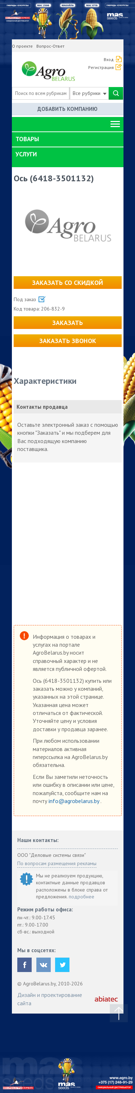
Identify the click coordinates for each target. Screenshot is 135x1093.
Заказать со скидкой (67, 282)
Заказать (67, 322)
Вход (109, 59)
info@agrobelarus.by (74, 800)
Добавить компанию (67, 108)
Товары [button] (27, 139)
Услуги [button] (26, 154)
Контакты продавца (42, 406)
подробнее (81, 896)
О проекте (22, 46)
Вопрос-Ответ (50, 46)
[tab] (67, 139)
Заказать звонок (67, 341)
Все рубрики (90, 93)
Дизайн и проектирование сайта (49, 998)
